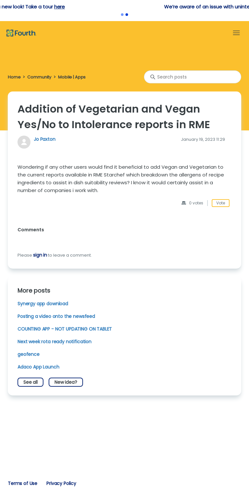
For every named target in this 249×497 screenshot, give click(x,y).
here (144, 6)
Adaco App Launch (38, 367)
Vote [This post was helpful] (220, 203)
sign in (40, 255)
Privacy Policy (61, 483)
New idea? (65, 382)
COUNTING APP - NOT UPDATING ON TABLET (65, 329)
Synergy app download (43, 303)
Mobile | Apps (72, 77)
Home (14, 77)
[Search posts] (192, 76)
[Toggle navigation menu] (236, 33)
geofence (29, 354)
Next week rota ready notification (54, 341)
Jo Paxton (44, 139)
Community (39, 77)
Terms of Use (22, 483)
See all (30, 382)
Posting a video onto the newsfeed (56, 316)
